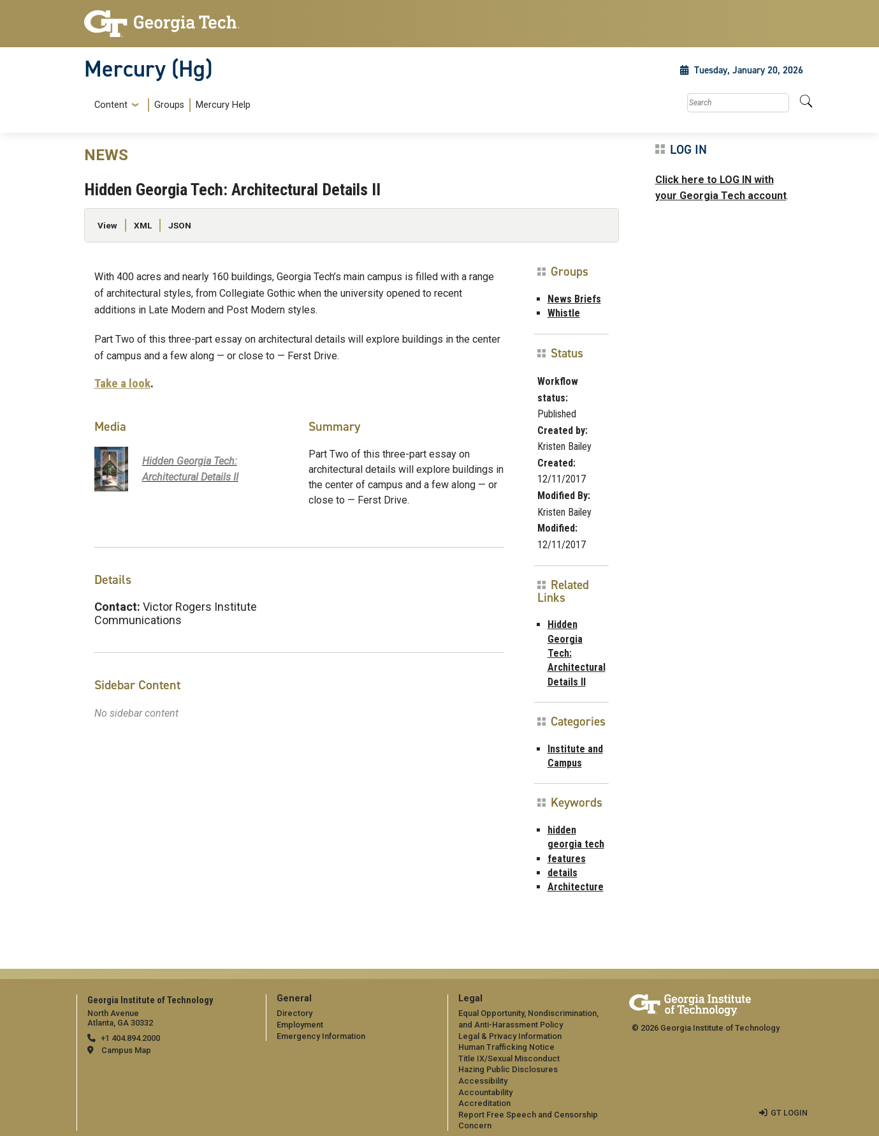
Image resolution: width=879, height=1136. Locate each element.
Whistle (564, 313)
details (563, 873)
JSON (179, 225)
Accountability (485, 1092)
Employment (300, 1024)
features (567, 859)
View (107, 225)
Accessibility (482, 1081)
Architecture (576, 887)
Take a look (122, 383)
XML (143, 225)
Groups (169, 105)
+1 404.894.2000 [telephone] (130, 1038)
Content (110, 105)
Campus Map (126, 1050)
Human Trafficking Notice (506, 1047)
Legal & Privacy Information (510, 1036)
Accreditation (484, 1103)
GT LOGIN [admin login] (789, 1112)
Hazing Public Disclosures (508, 1069)
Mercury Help (223, 105)
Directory (294, 1013)
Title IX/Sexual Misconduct (509, 1058)
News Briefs (574, 299)
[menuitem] (170, 105)
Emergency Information (321, 1036)
